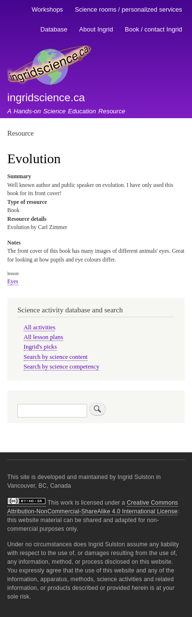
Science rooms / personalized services (128, 9)
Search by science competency (62, 366)
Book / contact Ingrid (153, 29)
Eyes (12, 281)
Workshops (47, 9)
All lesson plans (43, 337)
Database (54, 29)
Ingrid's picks (40, 346)
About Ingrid (96, 29)
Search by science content (56, 357)
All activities (40, 327)
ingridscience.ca (46, 98)
